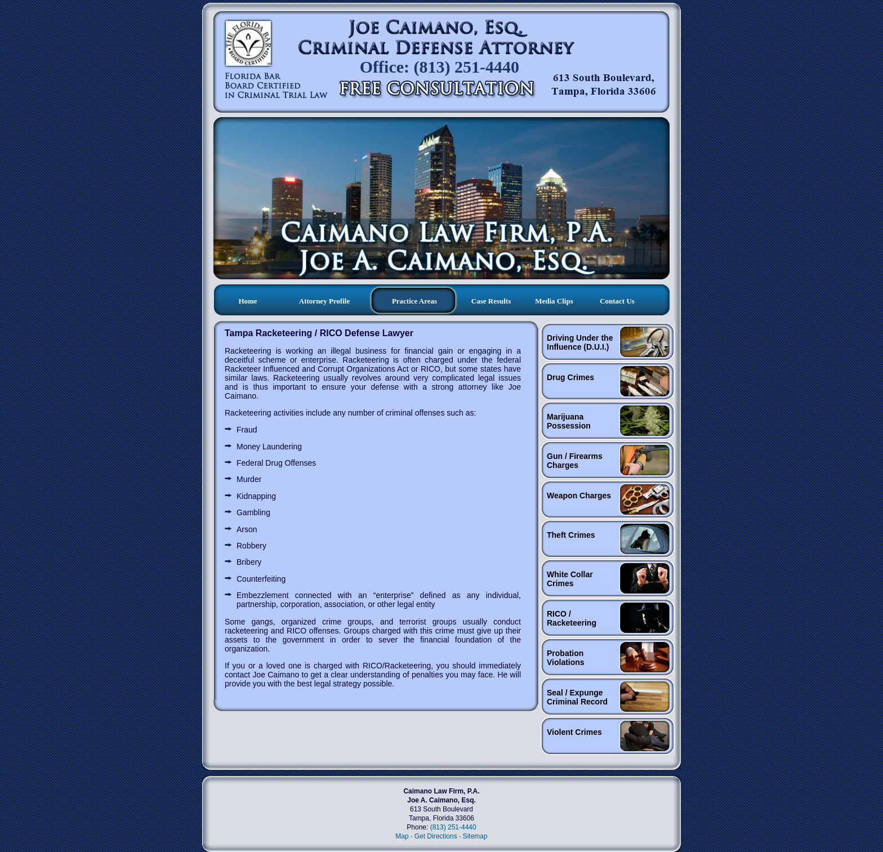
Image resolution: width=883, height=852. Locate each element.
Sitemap (475, 836)
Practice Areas (414, 301)
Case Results (491, 301)
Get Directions (435, 836)
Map (401, 836)
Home (247, 301)
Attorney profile (324, 301)
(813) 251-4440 (453, 827)
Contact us (617, 301)
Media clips (554, 301)
